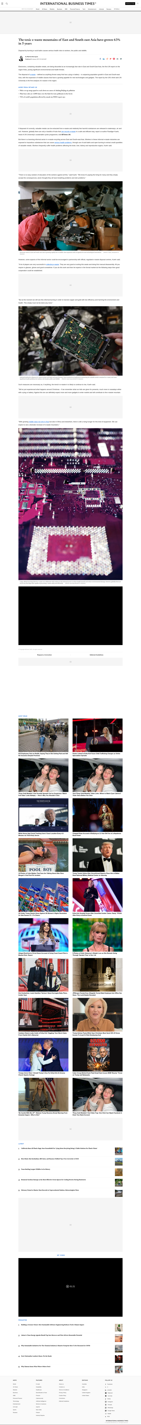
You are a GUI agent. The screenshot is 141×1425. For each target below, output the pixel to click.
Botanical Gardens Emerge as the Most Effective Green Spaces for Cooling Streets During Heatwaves (53, 1180)
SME (66, 9)
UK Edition (116, 9)
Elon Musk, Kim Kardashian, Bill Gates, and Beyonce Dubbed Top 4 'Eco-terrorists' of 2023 (50, 1159)
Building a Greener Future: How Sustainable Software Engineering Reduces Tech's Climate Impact (52, 1325)
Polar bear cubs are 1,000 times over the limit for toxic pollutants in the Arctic (46, 94)
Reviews (109, 9)
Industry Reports (40, 1415)
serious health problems (63, 142)
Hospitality (38, 1387)
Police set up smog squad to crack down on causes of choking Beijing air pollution (47, 90)
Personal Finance (75, 9)
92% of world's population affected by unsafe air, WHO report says (42, 97)
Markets (52, 9)
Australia (84, 1384)
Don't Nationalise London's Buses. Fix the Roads (36, 1356)
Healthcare (39, 1390)
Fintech (38, 1412)
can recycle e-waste (68, 131)
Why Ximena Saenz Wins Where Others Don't (35, 1366)
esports (38, 1407)
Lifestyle (101, 9)
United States (85, 1395)
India (83, 1387)
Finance (38, 1395)
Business (59, 9)
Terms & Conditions (64, 1390)
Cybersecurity (39, 1398)
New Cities (39, 1409)
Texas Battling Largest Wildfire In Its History (35, 1169)
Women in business (41, 1404)
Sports (14, 1409)
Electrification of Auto (41, 1392)
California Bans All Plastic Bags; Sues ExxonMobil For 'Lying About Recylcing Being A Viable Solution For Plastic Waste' (59, 1148)
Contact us (62, 1387)
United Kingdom (86, 1392)
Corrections (62, 1398)
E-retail (38, 1384)
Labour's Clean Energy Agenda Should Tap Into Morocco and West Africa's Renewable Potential (51, 1335)
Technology (16, 1401)
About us (61, 1384)
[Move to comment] (121, 59)
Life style (15, 1407)
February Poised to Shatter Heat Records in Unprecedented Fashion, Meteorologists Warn (50, 1190)
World (37, 9)
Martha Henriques (32, 56)
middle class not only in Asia (39, 422)
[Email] (117, 59)
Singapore (84, 1390)
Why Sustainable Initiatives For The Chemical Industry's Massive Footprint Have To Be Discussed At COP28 (55, 1345)
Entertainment (92, 9)
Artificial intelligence (41, 1401)
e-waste (33, 74)
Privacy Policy (62, 1392)
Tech (84, 9)
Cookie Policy (62, 1395)
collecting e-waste (52, 264)
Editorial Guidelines (96, 655)
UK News (44, 9)
